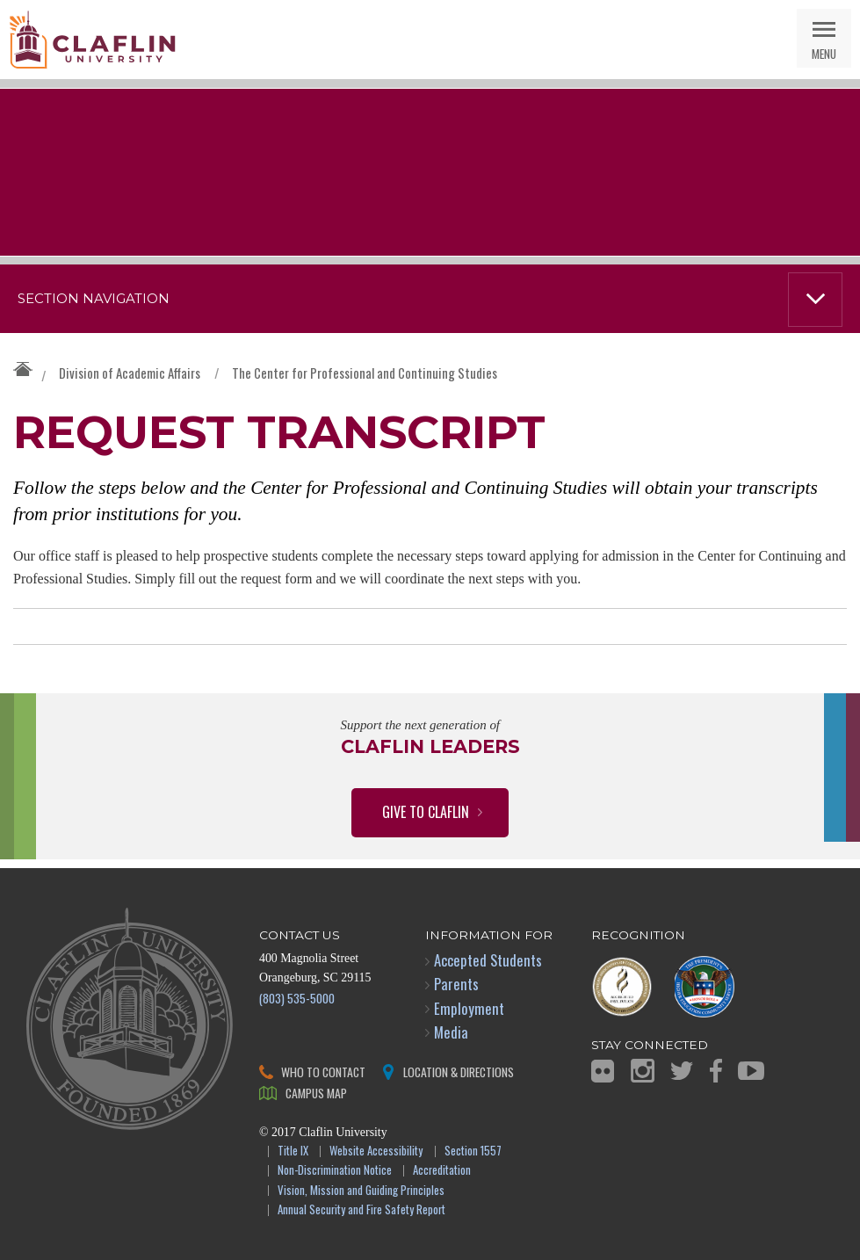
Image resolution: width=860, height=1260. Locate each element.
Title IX (293, 1151)
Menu (824, 53)
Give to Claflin (425, 811)
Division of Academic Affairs (129, 372)
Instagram (642, 1071)
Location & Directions (458, 1071)
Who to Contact (323, 1071)
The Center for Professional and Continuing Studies (364, 372)
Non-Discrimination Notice (335, 1171)
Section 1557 (473, 1151)
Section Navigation (94, 299)
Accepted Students (488, 960)
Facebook (716, 1071)
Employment (469, 1008)
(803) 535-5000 (297, 997)
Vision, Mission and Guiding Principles (361, 1191)
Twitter (681, 1070)
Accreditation (442, 1171)
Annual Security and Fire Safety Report (361, 1210)
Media (451, 1032)
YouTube (751, 1070)
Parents (456, 984)
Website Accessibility (376, 1151)
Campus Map (316, 1092)
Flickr (602, 1071)
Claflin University (92, 39)
